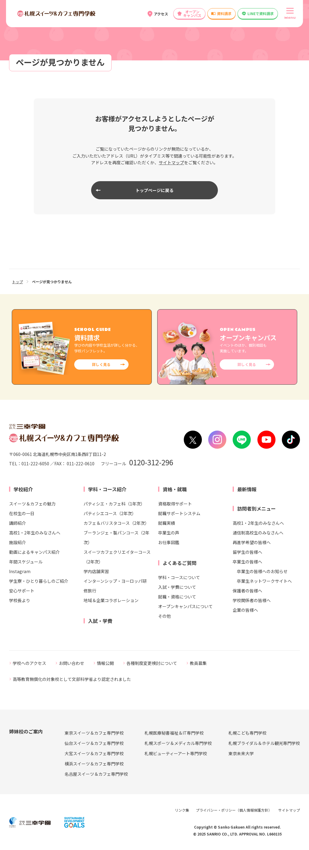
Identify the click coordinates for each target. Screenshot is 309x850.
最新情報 (246, 489)
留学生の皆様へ (247, 552)
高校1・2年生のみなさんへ (34, 533)
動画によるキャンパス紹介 (34, 552)
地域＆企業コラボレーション (111, 600)
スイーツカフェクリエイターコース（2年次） (117, 557)
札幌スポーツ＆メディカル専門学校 (178, 743)
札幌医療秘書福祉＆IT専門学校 (174, 733)
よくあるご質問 (179, 562)
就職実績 (166, 523)
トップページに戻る (154, 190)
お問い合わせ (71, 663)
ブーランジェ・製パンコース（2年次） (116, 537)
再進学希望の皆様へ (252, 542)
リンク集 (182, 810)
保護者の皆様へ (247, 591)
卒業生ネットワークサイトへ (264, 581)
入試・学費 (100, 620)
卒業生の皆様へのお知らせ (262, 571)
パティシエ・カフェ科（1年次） (114, 504)
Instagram (19, 571)
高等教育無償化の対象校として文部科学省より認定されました (72, 679)
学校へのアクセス (29, 663)
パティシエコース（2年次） (110, 513)
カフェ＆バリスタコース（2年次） (116, 523)
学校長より (19, 600)
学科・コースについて (179, 577)
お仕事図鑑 (168, 542)
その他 (164, 616)
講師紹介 (17, 523)
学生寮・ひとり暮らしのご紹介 (38, 581)
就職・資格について (177, 597)
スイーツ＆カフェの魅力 (32, 504)
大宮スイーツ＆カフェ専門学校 (94, 753)
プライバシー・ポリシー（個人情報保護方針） (234, 810)
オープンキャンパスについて (185, 606)
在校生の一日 (21, 513)
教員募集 (198, 663)
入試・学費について (177, 587)
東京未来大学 (241, 753)
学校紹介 (23, 489)
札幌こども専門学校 (247, 733)
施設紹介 (17, 542)
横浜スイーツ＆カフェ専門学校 (94, 764)
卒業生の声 (168, 533)
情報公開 (105, 663)
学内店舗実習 (96, 571)
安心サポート (21, 591)
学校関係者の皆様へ (252, 600)
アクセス (161, 13)
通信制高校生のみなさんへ (258, 533)
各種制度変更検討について (151, 663)
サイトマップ (171, 162)
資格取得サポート (175, 504)
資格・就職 (175, 489)
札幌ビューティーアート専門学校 (176, 753)
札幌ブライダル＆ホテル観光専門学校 (264, 743)
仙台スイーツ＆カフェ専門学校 (94, 743)
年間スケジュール (26, 562)
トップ (17, 281)
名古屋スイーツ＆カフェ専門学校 (96, 774)
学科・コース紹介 (107, 489)
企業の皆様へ (245, 610)
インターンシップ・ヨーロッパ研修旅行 (115, 586)
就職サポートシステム (179, 513)
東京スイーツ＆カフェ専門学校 (94, 733)
